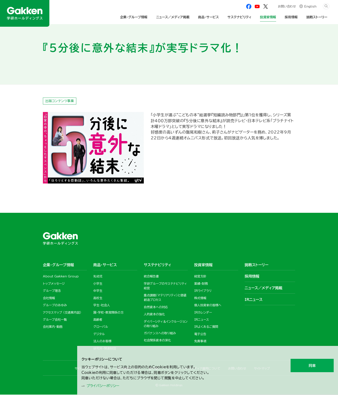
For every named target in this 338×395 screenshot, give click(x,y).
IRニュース (254, 300)
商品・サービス (208, 17)
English (310, 6)
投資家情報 (268, 17)
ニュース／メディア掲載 (172, 17)
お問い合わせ (287, 6)
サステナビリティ (239, 17)
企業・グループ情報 (133, 17)
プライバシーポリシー (105, 385)
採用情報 (291, 17)
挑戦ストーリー (316, 17)
